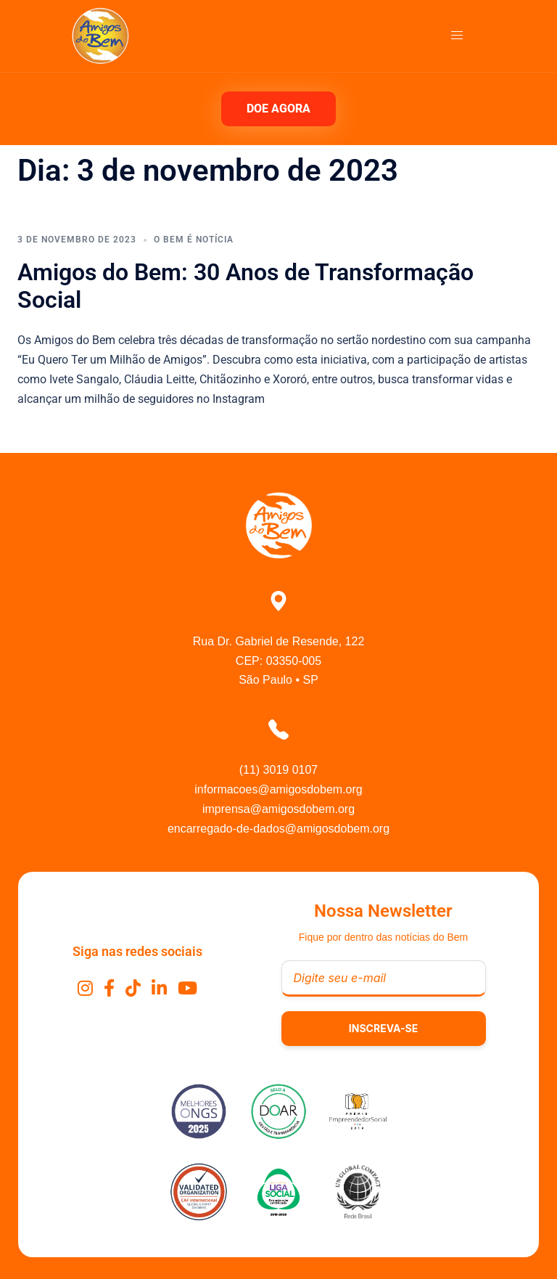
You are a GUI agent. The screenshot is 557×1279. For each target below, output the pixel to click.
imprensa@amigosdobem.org (278, 809)
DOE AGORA (278, 108)
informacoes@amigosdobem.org (278, 789)
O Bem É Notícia (194, 239)
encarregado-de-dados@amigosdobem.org (278, 828)
